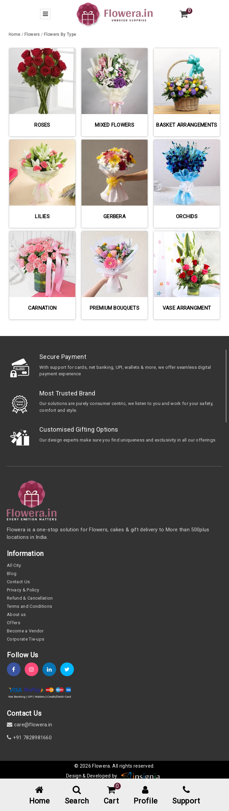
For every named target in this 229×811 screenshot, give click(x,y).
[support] (186, 796)
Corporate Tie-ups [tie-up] (25, 639)
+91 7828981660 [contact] (29, 738)
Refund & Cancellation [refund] (30, 598)
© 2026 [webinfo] (83, 766)
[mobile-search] (77, 796)
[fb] (16, 669)
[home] (115, 13)
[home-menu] (39, 796)
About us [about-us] (16, 614)
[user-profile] (145, 796)
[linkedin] (51, 669)
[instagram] (33, 669)
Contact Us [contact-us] (18, 581)
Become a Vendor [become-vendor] (25, 630)
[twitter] (69, 669)
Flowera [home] (101, 766)
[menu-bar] (45, 14)
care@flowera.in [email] (29, 725)
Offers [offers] (13, 622)
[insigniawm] (140, 776)
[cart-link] (111, 796)
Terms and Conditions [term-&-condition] (29, 606)
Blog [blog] (11, 573)
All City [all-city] (14, 565)
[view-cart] (184, 14)
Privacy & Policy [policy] (23, 589)
